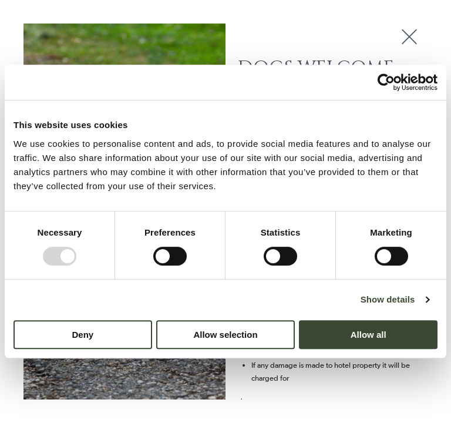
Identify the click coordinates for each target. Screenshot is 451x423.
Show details (388, 299)
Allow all (368, 335)
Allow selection (225, 335)
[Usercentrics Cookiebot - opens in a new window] (386, 82)
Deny (82, 335)
